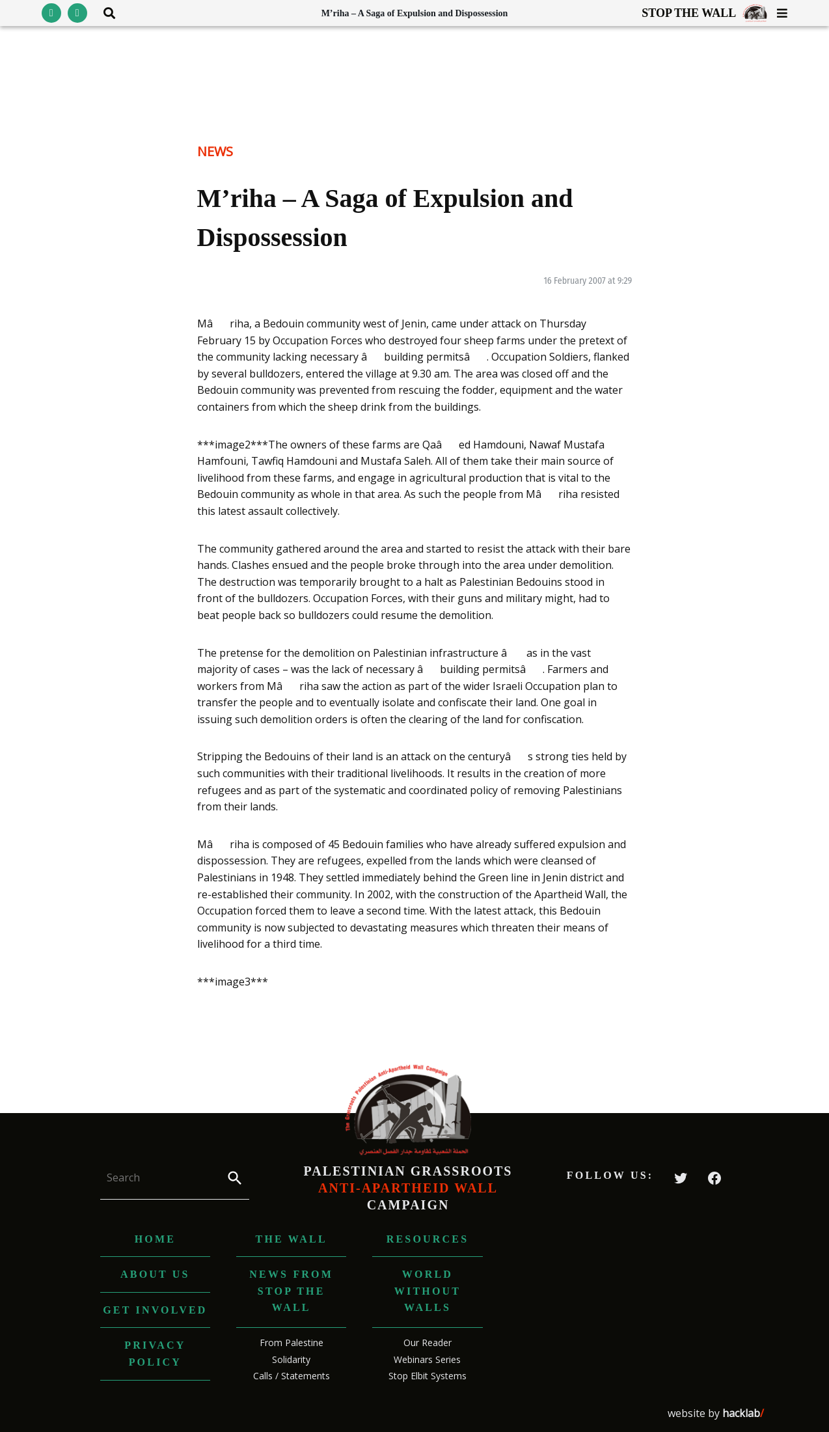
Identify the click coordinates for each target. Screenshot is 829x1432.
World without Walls (427, 1291)
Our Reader (427, 1342)
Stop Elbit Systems (427, 1376)
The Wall (291, 1239)
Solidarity (291, 1359)
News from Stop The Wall (291, 1291)
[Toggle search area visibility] (104, 13)
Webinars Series (427, 1359)
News (215, 151)
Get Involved (155, 1309)
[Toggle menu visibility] (777, 13)
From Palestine (291, 1342)
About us (155, 1274)
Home (155, 1239)
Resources (428, 1239)
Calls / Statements (291, 1376)
